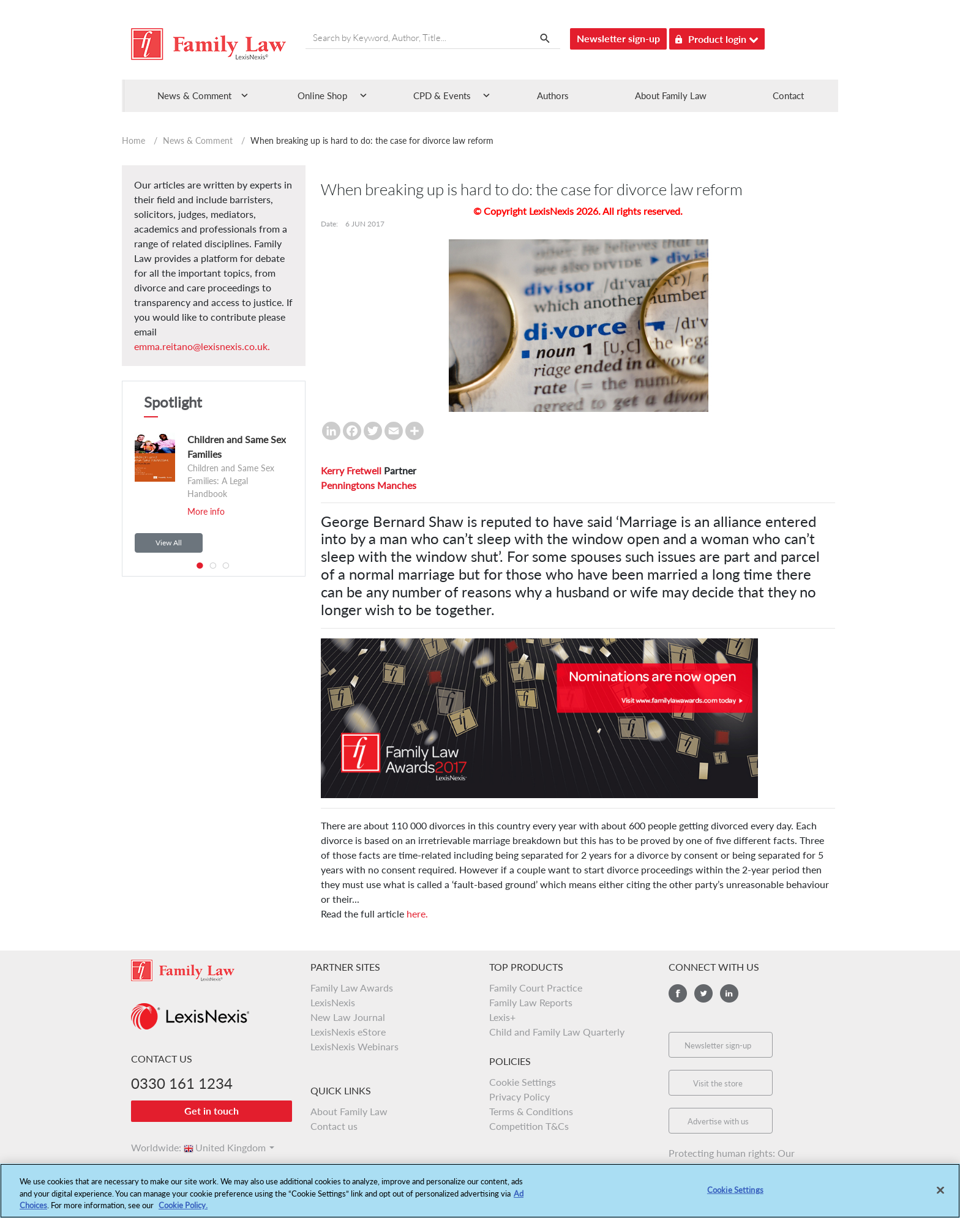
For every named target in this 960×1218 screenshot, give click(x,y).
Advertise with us (718, 1121)
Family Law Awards (351, 987)
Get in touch (211, 1110)
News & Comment (198, 140)
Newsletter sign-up (618, 38)
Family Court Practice (535, 987)
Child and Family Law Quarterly (556, 1031)
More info (206, 511)
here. (417, 913)
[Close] (940, 1196)
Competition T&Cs (529, 1126)
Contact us (334, 1126)
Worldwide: (150, 1147)
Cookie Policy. (183, 1212)
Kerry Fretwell (351, 470)
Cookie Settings (522, 1082)
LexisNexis (332, 1002)
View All (169, 542)
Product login (717, 37)
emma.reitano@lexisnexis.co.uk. (202, 346)
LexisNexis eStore (348, 1031)
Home (133, 140)
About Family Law (671, 95)
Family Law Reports (530, 1002)
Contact (788, 95)
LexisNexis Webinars (354, 1046)
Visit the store (718, 1083)
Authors (553, 95)
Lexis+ (502, 1017)
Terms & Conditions (531, 1111)
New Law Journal (347, 1017)
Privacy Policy (519, 1096)
